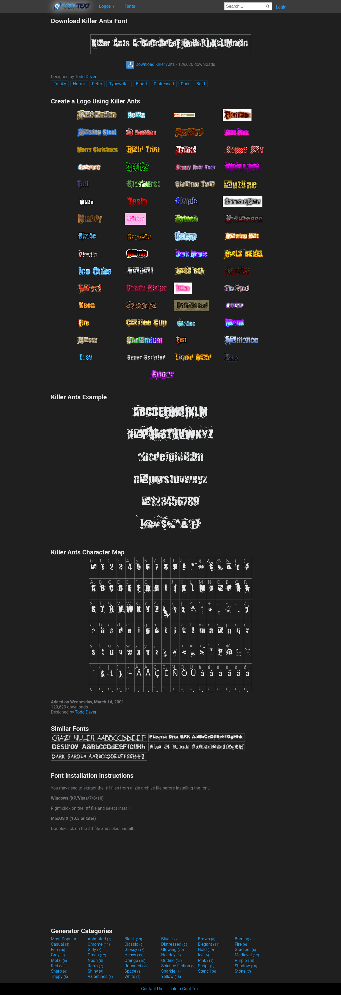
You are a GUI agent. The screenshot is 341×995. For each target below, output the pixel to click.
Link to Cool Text (184, 988)
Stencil (207, 971)
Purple (244, 960)
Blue (169, 938)
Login (281, 7)
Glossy (134, 949)
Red (58, 965)
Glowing (172, 949)
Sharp (59, 971)
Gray (58, 954)
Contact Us (151, 988)
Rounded (136, 965)
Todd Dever (85, 76)
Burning (245, 938)
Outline (171, 960)
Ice (203, 954)
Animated (99, 938)
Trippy (59, 976)
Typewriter (119, 83)
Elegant (209, 944)
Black (133, 938)
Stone (243, 971)
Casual (60, 944)
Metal (59, 960)
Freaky (60, 83)
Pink (206, 960)
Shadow (246, 965)
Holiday (171, 954)
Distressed (164, 83)
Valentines (100, 976)
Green (97, 954)
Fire (241, 944)
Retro (97, 83)
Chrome (99, 944)
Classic (134, 944)
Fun (58, 949)
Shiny (95, 971)
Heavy (133, 954)
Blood (141, 83)
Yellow (171, 976)
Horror (79, 83)
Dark (185, 83)
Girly (95, 949)
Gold (206, 949)
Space (132, 971)
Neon (95, 960)
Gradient (245, 949)
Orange (134, 960)
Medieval (247, 954)
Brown (206, 938)
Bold (200, 83)
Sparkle (171, 971)
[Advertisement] (25, 97)
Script (206, 965)
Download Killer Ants (150, 64)
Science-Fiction (178, 965)
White (132, 976)
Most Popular (63, 938)
